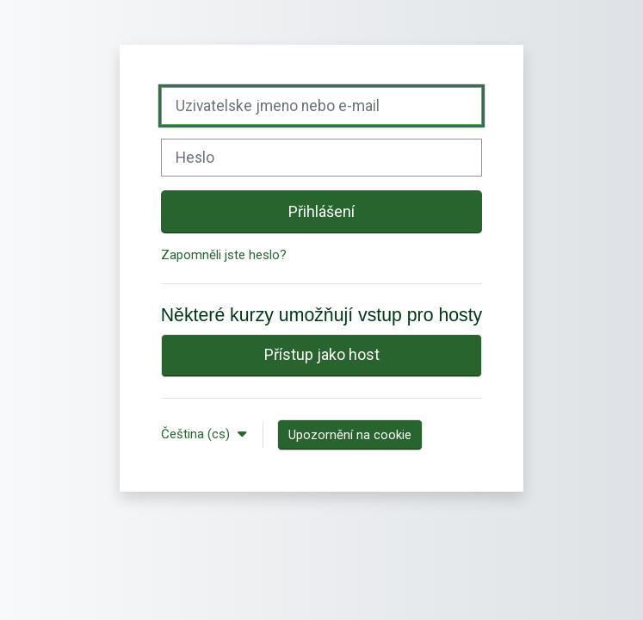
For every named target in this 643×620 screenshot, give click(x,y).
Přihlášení (321, 211)
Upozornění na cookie (349, 435)
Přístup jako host (322, 354)
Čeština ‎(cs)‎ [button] (197, 434)
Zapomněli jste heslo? (224, 255)
